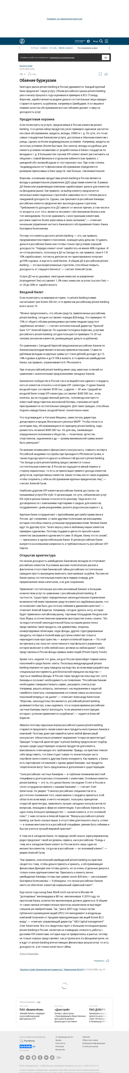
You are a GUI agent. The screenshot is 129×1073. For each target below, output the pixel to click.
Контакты (60, 1043)
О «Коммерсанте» (64, 1037)
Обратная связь (90, 1040)
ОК (105, 57)
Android (86, 1037)
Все (39, 1002)
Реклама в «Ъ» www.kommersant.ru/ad (64, 18)
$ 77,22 (34, 48)
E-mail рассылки (90, 1046)
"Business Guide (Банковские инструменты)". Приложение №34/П (52, 969)
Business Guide (26, 65)
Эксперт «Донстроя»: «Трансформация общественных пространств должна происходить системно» (70, 1017)
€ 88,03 (44, 48)
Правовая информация (93, 1043)
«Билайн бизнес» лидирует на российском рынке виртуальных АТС (32, 1016)
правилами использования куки (62, 57)
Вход (95, 41)
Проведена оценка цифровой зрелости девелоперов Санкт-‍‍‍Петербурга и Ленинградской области (103, 1017)
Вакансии (60, 1049)
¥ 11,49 (53, 48)
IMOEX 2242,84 (65, 48)
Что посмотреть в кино (88, 48)
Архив (58, 1040)
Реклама (60, 1046)
